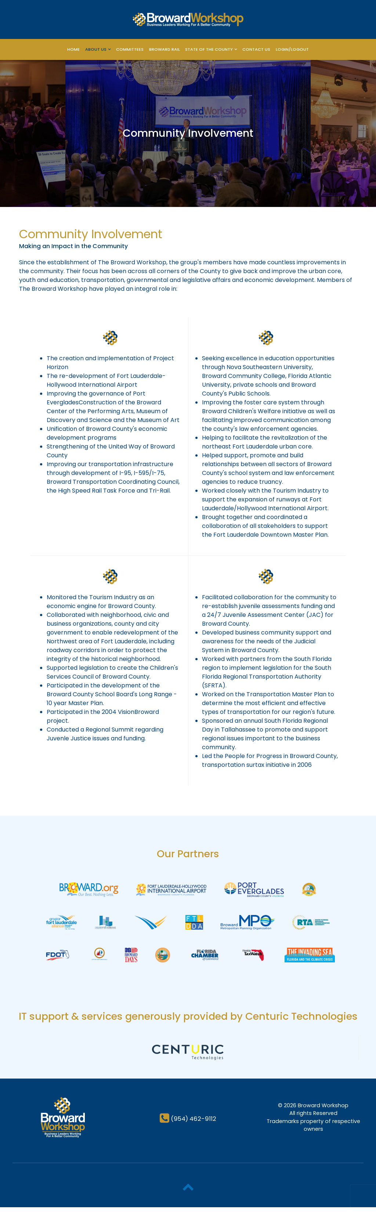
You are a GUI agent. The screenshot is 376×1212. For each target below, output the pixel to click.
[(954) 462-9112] (188, 1123)
